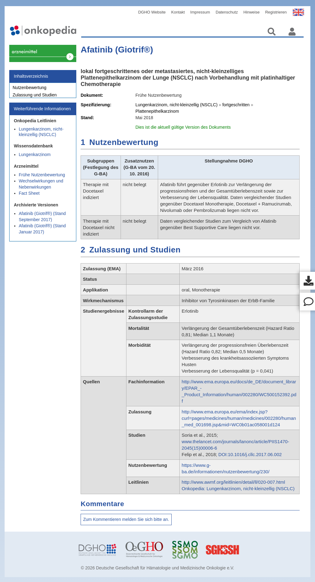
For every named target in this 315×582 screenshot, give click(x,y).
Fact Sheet (29, 196)
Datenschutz (227, 12)
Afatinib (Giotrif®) (117, 49)
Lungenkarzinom (35, 157)
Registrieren (276, 12)
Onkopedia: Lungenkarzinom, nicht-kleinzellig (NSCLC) (238, 488)
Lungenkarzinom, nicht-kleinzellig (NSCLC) (41, 135)
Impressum (200, 12)
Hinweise (251, 12)
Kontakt (178, 12)
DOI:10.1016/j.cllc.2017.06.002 (250, 454)
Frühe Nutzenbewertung (42, 178)
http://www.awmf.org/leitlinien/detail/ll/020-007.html (233, 482)
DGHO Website (151, 12)
